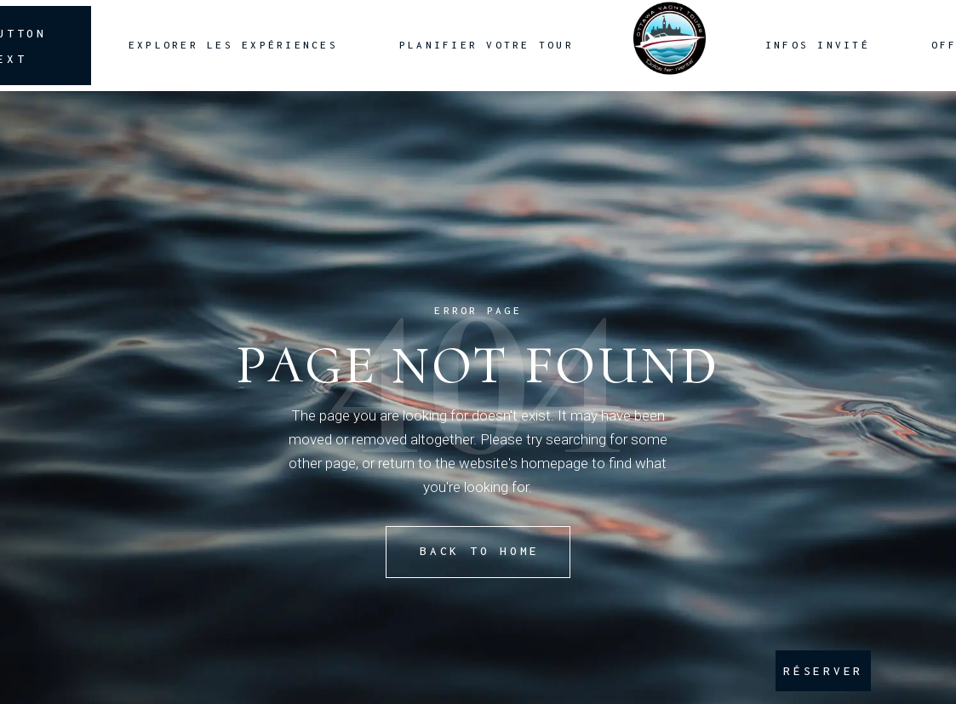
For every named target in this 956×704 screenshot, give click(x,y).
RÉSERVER (823, 671)
